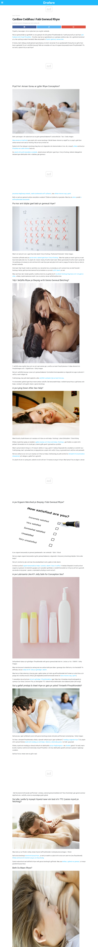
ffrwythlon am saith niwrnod (20, 148)
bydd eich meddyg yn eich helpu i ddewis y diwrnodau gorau (43, 742)
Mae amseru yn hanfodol (19, 140)
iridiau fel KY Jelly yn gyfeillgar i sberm (35, 670)
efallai (75, 146)
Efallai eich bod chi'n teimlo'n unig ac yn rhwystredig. (28, 858)
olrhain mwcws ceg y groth (63, 193)
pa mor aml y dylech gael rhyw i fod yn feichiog (44, 257)
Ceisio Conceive (16, 15)
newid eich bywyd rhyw (32, 855)
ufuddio (68, 745)
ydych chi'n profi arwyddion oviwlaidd (25, 152)
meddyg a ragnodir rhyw (70, 740)
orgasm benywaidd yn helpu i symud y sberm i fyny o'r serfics (41, 566)
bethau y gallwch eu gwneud (70, 861)
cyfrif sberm (56, 270)
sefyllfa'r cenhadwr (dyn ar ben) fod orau (51, 378)
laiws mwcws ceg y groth (68, 675)
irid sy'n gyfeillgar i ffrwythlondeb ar (40, 679)
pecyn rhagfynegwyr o (56, 745)
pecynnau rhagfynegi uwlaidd (21, 193)
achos (74, 197)
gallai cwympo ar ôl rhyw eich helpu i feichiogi (50, 442)
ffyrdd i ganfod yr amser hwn (55, 39)
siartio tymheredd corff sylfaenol (41, 193)
